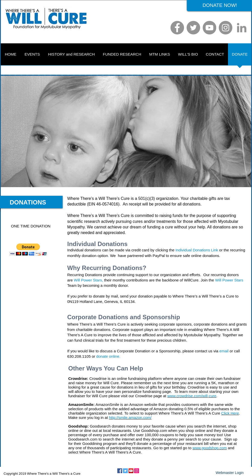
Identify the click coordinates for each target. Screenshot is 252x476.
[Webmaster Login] (230, 472)
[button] (28, 249)
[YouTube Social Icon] (131, 470)
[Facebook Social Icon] (119, 470)
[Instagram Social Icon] (136, 470)
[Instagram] (225, 27)
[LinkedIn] (241, 27)
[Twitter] (193, 27)
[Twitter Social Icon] (125, 470)
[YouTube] (209, 27)
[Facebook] (177, 27)
